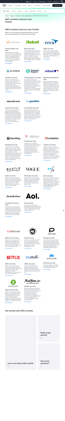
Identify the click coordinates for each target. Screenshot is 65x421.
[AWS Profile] (62, 2)
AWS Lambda (18, 15)
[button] (18, 5)
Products (7, 15)
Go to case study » (8, 63)
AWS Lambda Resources (26, 15)
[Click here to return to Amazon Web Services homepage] (4, 6)
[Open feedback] (63, 210)
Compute (12, 15)
